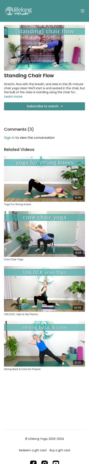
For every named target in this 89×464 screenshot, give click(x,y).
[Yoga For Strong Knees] (44, 204)
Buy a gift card (60, 450)
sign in (9, 137)
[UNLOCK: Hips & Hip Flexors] (44, 314)
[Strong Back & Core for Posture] (44, 369)
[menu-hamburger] (82, 11)
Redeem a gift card (32, 450)
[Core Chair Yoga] (44, 259)
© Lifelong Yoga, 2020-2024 (44, 438)
